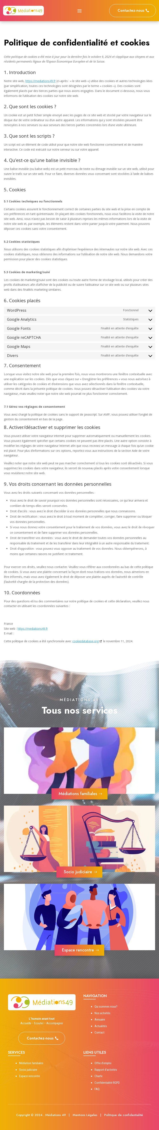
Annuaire (100, 1019)
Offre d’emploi (103, 1063)
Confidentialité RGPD (107, 1083)
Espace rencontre (78, 950)
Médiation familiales (31, 1063)
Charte (99, 1076)
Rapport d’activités (106, 1070)
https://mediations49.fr (40, 81)
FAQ (97, 1089)
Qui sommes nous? (106, 1006)
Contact (99, 1032)
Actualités (101, 1026)
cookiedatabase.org (85, 641)
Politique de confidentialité (123, 1115)
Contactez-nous (131, 10)
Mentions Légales (85, 1115)
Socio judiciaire (78, 872)
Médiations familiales (78, 794)
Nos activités (102, 1013)
